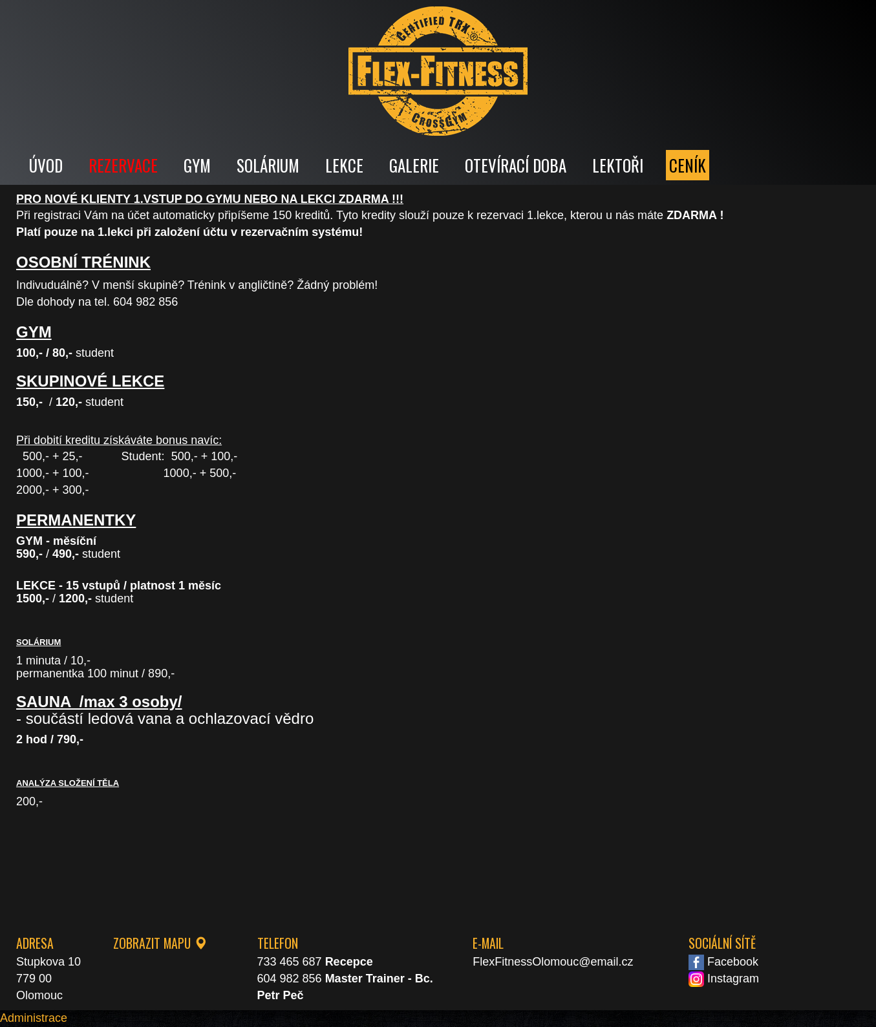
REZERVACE (123, 165)
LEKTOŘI (617, 165)
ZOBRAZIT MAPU (160, 943)
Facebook (723, 961)
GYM (197, 165)
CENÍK (687, 165)
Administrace (33, 1017)
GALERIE (414, 165)
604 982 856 (289, 978)
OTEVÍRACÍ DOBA (515, 165)
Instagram (724, 978)
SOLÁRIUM (268, 165)
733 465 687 (289, 961)
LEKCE (344, 165)
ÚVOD (46, 165)
